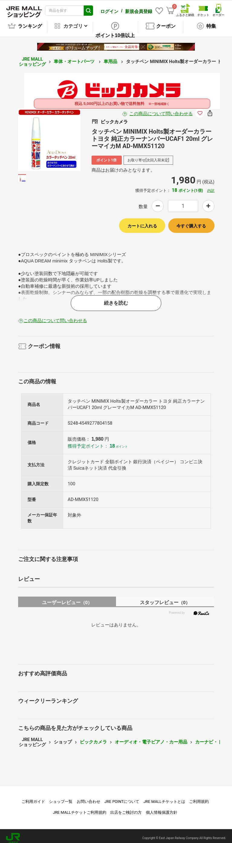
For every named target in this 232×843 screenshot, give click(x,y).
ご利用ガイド (33, 797)
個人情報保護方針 (161, 808)
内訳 (210, 186)
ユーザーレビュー (67, 598)
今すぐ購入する (191, 221)
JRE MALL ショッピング (32, 57)
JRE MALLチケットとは (164, 797)
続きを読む (116, 299)
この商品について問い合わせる (161, 109)
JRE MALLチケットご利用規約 (79, 808)
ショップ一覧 (60, 797)
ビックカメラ (93, 737)
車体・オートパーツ (75, 57)
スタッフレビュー (165, 598)
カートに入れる (142, 221)
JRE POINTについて (122, 797)
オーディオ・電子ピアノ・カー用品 (151, 737)
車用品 (111, 57)
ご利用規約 (199, 797)
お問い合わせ (88, 797)
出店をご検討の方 (126, 808)
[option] (49, 135)
